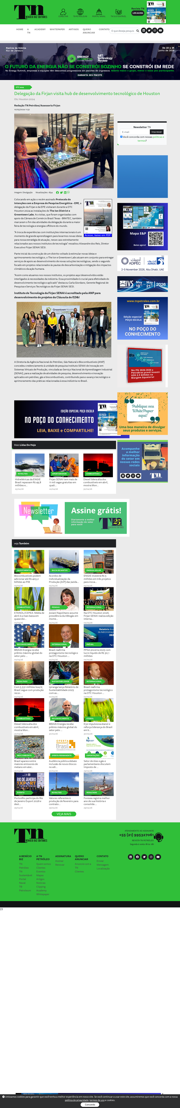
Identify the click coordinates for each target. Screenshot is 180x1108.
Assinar (59, 861)
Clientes (40, 868)
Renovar (59, 865)
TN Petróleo (24, 866)
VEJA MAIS (64, 814)
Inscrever (157, 132)
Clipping (40, 887)
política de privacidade (77, 1100)
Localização (103, 868)
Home (19, 29)
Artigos (74, 29)
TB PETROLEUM (80, 13)
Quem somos (43, 864)
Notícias (40, 883)
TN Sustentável (25, 873)
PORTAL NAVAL (99, 13)
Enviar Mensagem (103, 863)
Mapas (40, 875)
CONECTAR (63, 13)
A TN (28, 31)
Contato (104, 29)
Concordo (90, 1104)
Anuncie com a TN (83, 866)
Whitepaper (57, 29)
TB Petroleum (25, 888)
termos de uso (97, 1100)
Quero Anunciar (89, 31)
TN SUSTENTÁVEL (118, 13)
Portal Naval (22, 881)
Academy (40, 29)
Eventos (40, 871)
